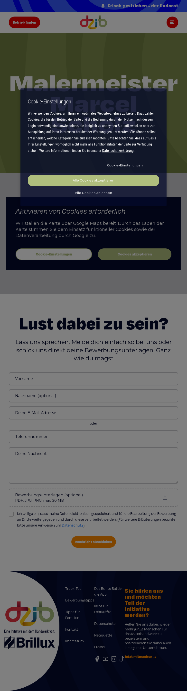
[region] (93, 147)
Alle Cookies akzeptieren (93, 180)
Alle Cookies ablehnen (93, 192)
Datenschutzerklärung (118, 150)
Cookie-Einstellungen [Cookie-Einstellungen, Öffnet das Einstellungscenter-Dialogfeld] (125, 165)
